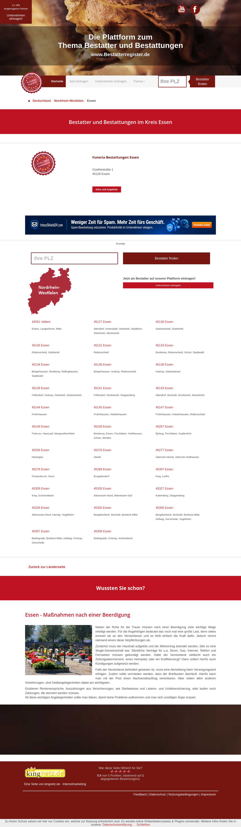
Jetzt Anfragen (78, 81)
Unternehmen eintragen (111, 81)
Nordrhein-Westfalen (69, 100)
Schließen (143, 824)
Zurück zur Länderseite (46, 567)
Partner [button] (139, 81)
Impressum (208, 794)
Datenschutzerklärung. (117, 824)
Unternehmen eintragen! (168, 285)
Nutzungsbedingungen (183, 794)
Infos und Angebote (107, 189)
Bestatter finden (202, 81)
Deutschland (39, 100)
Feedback (140, 794)
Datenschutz (157, 794)
